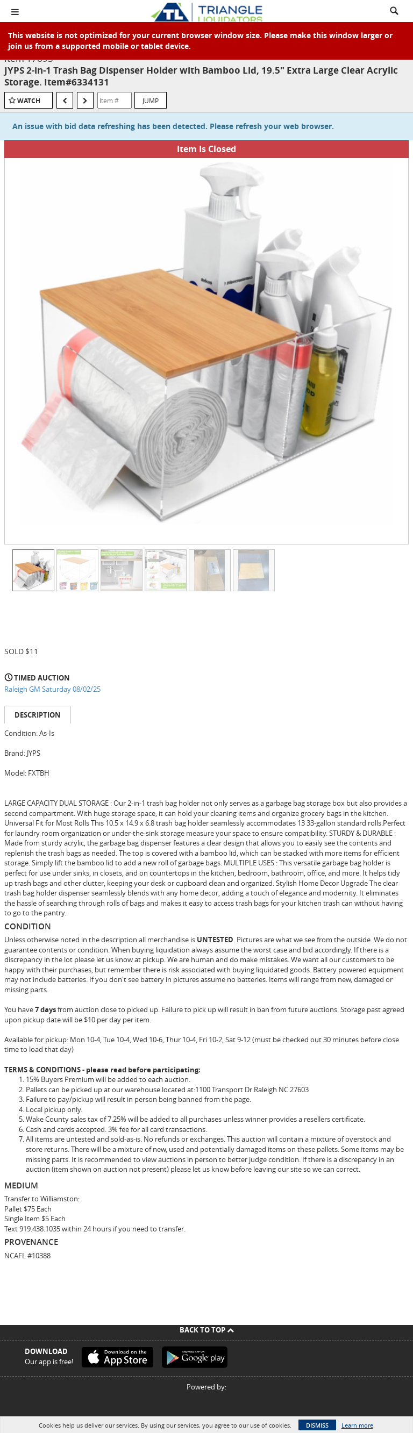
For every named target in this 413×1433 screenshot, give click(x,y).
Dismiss (317, 1425)
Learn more (357, 1425)
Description (38, 715)
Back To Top (207, 1330)
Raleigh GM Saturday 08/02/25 (52, 689)
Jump (151, 100)
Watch (28, 100)
